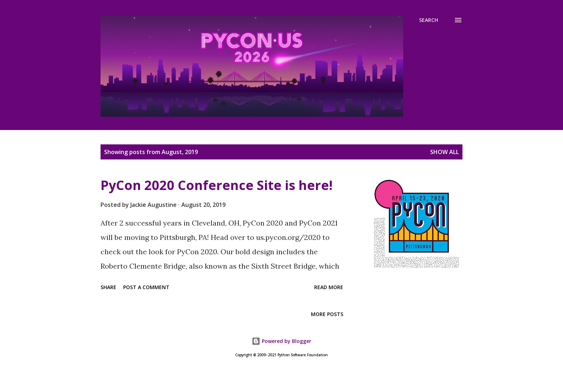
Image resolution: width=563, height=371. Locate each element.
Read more (328, 287)
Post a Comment (146, 287)
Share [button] (108, 287)
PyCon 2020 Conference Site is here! (216, 185)
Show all (444, 152)
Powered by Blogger (281, 341)
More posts (327, 314)
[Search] (428, 20)
